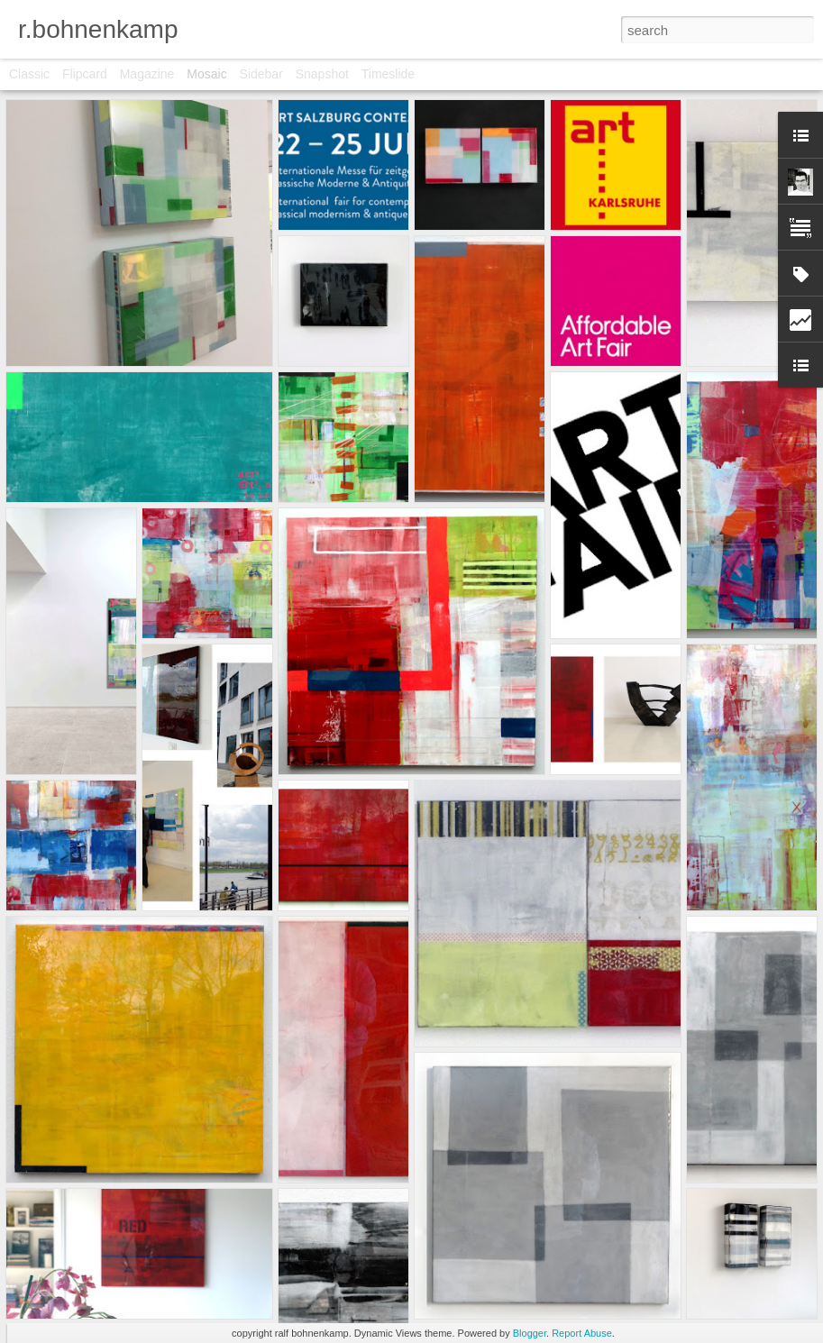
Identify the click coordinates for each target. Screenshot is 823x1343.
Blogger (529, 1333)
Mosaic (206, 74)
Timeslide (388, 74)
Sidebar (261, 74)
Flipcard (84, 74)
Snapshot (322, 74)
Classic (29, 74)
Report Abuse (582, 1333)
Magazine (147, 74)
